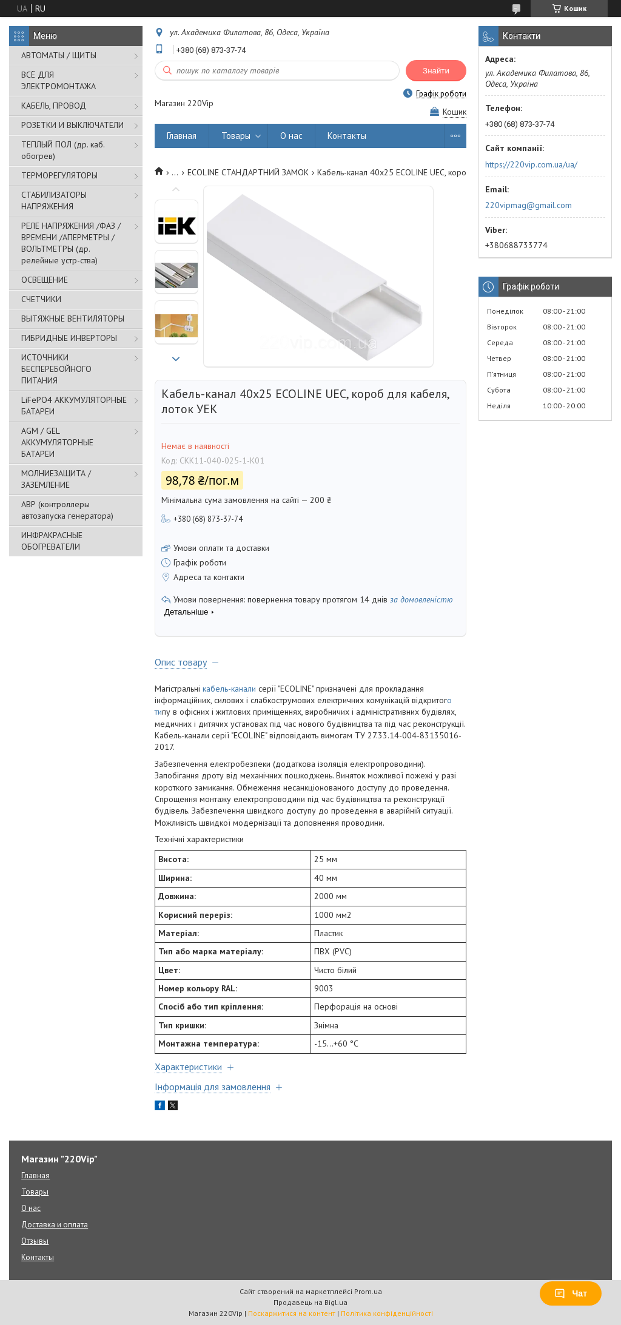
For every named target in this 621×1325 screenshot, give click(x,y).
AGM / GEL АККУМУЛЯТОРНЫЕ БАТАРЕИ (57, 442)
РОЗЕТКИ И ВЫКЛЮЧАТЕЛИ (72, 125)
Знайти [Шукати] (436, 70)
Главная (181, 135)
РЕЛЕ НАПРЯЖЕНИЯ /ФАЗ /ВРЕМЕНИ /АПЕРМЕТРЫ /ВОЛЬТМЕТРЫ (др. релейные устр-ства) (71, 243)
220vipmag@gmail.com (528, 205)
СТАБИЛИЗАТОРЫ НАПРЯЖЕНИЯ (54, 200)
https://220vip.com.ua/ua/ (531, 164)
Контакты (346, 135)
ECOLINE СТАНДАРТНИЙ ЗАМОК (248, 172)
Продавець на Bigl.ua (310, 1302)
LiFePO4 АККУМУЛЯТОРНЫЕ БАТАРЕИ (74, 405)
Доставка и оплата (54, 1224)
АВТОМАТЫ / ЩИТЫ (58, 55)
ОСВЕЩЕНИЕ (44, 279)
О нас (291, 135)
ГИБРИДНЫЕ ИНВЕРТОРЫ (69, 337)
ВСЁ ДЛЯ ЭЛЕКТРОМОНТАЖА (58, 80)
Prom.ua (368, 1291)
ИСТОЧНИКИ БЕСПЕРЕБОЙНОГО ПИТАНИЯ (56, 369)
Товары (235, 135)
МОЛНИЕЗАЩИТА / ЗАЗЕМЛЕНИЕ (56, 479)
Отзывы (35, 1241)
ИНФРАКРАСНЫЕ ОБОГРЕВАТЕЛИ (51, 541)
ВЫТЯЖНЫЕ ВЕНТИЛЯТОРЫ (72, 318)
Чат (570, 1293)
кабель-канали (229, 688)
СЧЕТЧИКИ (41, 299)
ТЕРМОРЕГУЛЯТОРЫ (59, 175)
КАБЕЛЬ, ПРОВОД (53, 105)
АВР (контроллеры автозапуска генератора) (67, 510)
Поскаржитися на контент (291, 1313)
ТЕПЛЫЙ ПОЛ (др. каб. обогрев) (62, 150)
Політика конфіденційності (387, 1313)
